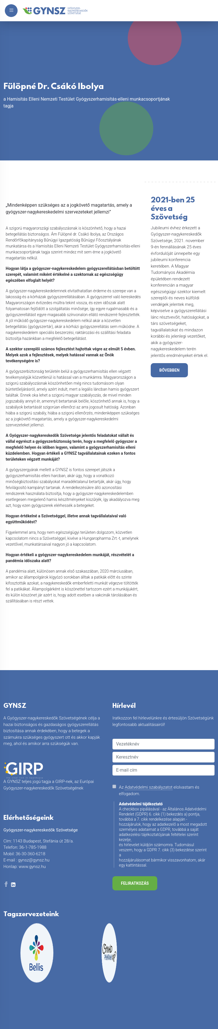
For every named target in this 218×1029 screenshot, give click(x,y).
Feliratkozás (135, 883)
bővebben (169, 370)
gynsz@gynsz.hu (33, 860)
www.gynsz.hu (32, 866)
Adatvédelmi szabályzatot (148, 787)
